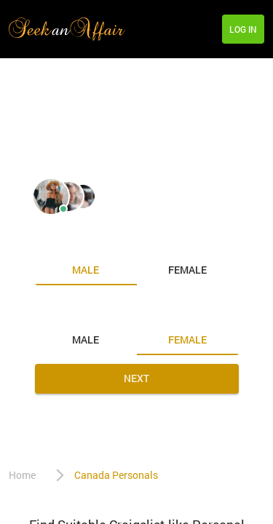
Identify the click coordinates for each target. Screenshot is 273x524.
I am (47, 239)
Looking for (67, 309)
